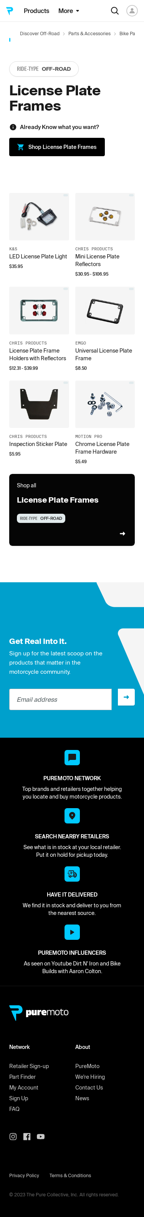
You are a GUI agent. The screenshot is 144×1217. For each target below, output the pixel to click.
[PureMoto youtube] (44, 1136)
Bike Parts (130, 33)
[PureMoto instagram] (16, 1136)
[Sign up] (126, 697)
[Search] (114, 10)
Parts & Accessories (89, 33)
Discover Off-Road (40, 33)
